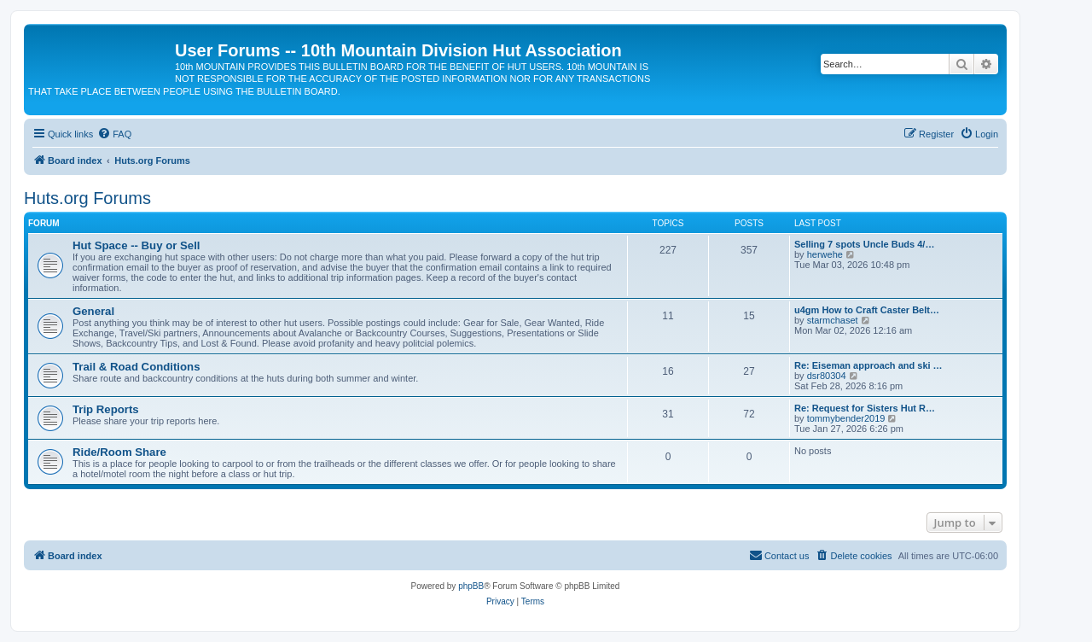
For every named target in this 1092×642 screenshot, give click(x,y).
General (93, 311)
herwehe (825, 254)
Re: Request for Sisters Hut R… (864, 408)
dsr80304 (826, 376)
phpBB (471, 586)
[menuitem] (114, 134)
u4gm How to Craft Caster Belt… (866, 310)
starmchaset (832, 320)
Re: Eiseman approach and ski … (868, 365)
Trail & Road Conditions (136, 366)
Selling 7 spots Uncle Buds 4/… (864, 244)
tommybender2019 (846, 418)
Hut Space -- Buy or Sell (136, 245)
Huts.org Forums (87, 198)
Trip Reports (106, 409)
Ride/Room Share (119, 452)
